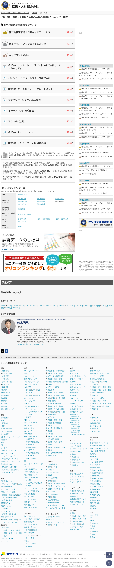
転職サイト (74, 382)
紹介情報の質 (41, 201)
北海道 (50, 393)
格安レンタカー (30, 428)
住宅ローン (5, 442)
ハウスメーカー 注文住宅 (9, 522)
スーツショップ (95, 426)
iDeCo (92, 529)
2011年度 (104, 306)
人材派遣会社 (75, 431)
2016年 (62, 306)
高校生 (50, 447)
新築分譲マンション (8, 517)
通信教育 (49, 445)
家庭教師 (49, 450)
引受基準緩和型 (97, 473)
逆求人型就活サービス (78, 376)
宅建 (49, 481)
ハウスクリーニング (31, 382)
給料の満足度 (84, 163)
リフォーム (5, 508)
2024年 (9, 306)
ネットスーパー (30, 398)
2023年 (16, 306)
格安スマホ (103, 382)
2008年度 (16, 308)
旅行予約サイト (30, 516)
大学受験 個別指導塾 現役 (55, 376)
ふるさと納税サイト (31, 406)
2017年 (55, 306)
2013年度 (88, 306)
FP (49, 478)
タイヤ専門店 (95, 431)
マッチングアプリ (76, 504)
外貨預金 (4, 440)
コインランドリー (30, 384)
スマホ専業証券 (6, 429)
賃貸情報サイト (6, 503)
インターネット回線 (97, 398)
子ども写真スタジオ (31, 472)
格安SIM (95, 382)
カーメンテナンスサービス (34, 464)
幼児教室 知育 (51, 455)
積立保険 (93, 508)
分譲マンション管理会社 (9, 492)
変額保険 (93, 506)
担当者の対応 (41, 199)
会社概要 (22, 554)
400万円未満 (22, 219)
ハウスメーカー (7, 538)
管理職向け (76, 460)
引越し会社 (28, 420)
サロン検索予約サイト (78, 482)
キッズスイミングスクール (55, 522)
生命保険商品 (95, 476)
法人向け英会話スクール (55, 505)
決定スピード (22, 204)
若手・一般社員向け (79, 462)
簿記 (54, 481)
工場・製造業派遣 (76, 406)
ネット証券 (5, 418)
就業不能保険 (95, 489)
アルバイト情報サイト (78, 379)
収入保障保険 (96, 481)
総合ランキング (23, 195)
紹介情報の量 (59, 199)
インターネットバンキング (10, 437)
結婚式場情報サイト (77, 502)
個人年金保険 (95, 503)
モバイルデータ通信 (97, 376)
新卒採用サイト (75, 419)
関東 (84, 516)
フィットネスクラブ (53, 517)
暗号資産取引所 (6, 464)
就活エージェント (76, 371)
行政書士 (51, 486)
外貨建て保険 (95, 495)
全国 (83, 524)
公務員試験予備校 (52, 502)
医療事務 (54, 478)
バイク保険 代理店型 (97, 451)
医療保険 (4, 401)
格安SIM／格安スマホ (98, 379)
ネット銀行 (5, 434)
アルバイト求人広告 (77, 435)
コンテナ (29, 414)
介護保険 (93, 498)
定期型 (100, 470)
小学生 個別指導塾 (52, 439)
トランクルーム (30, 409)
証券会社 (5, 423)
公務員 (50, 489)
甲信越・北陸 (59, 395)
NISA (2, 420)
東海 (10, 495)
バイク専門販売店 (32, 453)
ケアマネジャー (61, 486)
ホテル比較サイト (30, 524)
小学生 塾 (49, 434)
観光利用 (29, 546)
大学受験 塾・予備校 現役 (55, 371)
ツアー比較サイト (30, 533)
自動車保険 (5, 371)
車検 (26, 461)
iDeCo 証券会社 (6, 431)
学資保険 (4, 406)
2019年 (42, 306)
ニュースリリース (32, 554)
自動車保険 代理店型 (97, 445)
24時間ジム (50, 519)
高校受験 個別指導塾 (53, 403)
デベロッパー (7, 541)
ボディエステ (75, 479)
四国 (93, 393)
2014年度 (80, 306)
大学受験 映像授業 (52, 387)
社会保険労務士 (59, 483)
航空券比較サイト (30, 522)
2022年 (22, 306)
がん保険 (4, 403)
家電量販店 (94, 418)
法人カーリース (75, 443)
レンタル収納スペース (34, 412)
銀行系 (4, 451)
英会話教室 (50, 470)
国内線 (28, 530)
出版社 (28, 486)
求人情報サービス (76, 412)
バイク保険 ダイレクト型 (99, 448)
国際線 (34, 530)
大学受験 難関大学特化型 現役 (57, 382)
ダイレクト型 (7, 373)
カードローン (5, 448)
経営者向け (76, 457)
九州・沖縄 (52, 401)
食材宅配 (27, 387)
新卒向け (75, 465)
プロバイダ (94, 384)
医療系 (20, 226)
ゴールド (15, 459)
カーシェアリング (30, 423)
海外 (32, 538)
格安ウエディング (76, 494)
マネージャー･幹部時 (24, 214)
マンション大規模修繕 (9, 498)
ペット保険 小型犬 (96, 462)
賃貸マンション (6, 506)
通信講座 (49, 475)
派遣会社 (73, 403)
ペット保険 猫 (95, 465)
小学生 (62, 447)
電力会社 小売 (29, 505)
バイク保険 (5, 379)
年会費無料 (6, 459)
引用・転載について (69, 554)
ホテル (26, 541)
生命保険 (4, 398)
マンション (6, 484)
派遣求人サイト (75, 409)
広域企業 (95, 395)
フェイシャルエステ (77, 477)
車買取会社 (28, 434)
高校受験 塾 (50, 390)
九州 (20, 495)
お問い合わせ (57, 554)
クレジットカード (7, 453)
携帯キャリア (95, 371)
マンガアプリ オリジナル (33, 488)
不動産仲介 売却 (6, 481)
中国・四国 (18, 533)
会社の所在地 (22, 199)
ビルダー (5, 528)
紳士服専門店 (95, 423)
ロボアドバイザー (7, 472)
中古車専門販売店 (32, 442)
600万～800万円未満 (61, 219)
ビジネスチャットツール (79, 449)
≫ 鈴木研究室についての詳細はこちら (31, 344)
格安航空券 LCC (30, 527)
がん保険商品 (95, 484)
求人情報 (80, 554)
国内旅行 (29, 519)
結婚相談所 (74, 496)
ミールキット (29, 393)
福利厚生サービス (30, 502)
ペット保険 (5, 395)
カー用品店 (94, 429)
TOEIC (50, 483)
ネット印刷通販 (75, 446)
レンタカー (28, 425)
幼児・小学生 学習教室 (54, 453)
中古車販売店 (29, 439)
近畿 (15, 495)
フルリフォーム (7, 511)
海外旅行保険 (5, 393)
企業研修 (73, 454)
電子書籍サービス (30, 475)
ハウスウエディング (77, 491)
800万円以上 (22, 222)
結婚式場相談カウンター (79, 499)
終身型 (94, 470)
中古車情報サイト (30, 436)
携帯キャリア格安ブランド (99, 373)
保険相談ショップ (7, 409)
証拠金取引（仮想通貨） (11, 470)
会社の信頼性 (41, 204)
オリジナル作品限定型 (34, 483)
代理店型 (5, 376)
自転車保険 (5, 387)
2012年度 (96, 306)
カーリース (28, 431)
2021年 (29, 306)
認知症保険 (94, 492)
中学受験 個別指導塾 (53, 423)
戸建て (14, 484)
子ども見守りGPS (30, 507)
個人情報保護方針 (45, 554)
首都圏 (4, 495)
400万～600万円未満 (43, 219)
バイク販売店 (29, 450)
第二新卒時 (21, 209)
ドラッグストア (95, 420)
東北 (5, 530)
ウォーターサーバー (31, 371)
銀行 (3, 426)
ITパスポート (58, 489)
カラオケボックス (76, 527)
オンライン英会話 (52, 472)
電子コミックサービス (32, 477)
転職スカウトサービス (78, 387)
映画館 (72, 513)
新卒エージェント (76, 423)
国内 (27, 538)
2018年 (49, 306)
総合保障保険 (95, 500)
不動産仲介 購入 (6, 486)
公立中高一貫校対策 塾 (54, 428)
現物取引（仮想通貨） (10, 467)
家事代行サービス (30, 379)
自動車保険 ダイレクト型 (99, 443)
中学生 (56, 447)
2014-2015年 (70, 306)
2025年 (3, 306)
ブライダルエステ (76, 474)
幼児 (49, 467)
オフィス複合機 (30, 499)
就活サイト (74, 373)
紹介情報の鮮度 (23, 201)
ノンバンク (13, 451)
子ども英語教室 (51, 464)
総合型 (28, 480)
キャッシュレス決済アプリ (10, 461)
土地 (20, 484)
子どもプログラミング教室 (55, 508)
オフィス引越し (30, 494)
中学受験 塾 (50, 417)
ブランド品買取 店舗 (31, 491)
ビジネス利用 (31, 544)
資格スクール (51, 492)
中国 (109, 390)
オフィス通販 (29, 497)
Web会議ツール (75, 451)
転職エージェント (76, 390)
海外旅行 (37, 519)
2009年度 (8, 308)
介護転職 (73, 395)
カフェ (26, 466)
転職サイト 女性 (76, 384)
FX (2, 445)
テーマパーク (75, 530)
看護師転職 (74, 393)
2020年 (35, 306)
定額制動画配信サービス (33, 469)
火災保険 (4, 390)
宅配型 (28, 417)
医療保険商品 (95, 467)
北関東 (11, 530)
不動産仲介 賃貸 (6, 500)
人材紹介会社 (75, 427)
